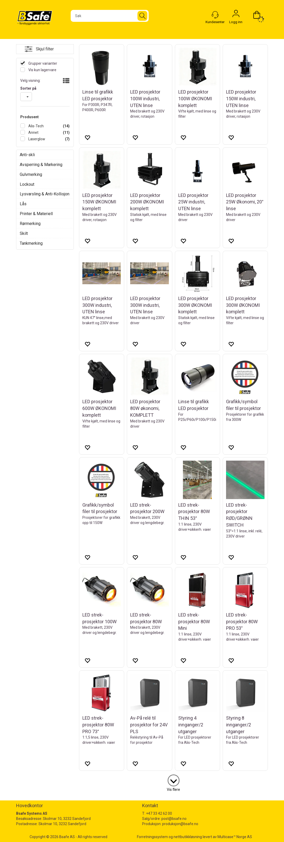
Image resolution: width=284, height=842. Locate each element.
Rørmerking (30, 223)
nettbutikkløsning (188, 837)
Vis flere (173, 789)
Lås (23, 203)
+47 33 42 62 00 (159, 813)
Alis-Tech (36, 126)
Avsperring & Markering (41, 164)
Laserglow (36, 139)
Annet (33, 132)
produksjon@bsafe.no (180, 824)
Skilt (24, 233)
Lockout (27, 184)
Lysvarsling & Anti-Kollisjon (44, 193)
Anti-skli (27, 154)
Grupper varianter (42, 63)
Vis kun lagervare (42, 70)
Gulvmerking (31, 174)
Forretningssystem (152, 837)
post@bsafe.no (174, 819)
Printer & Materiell (36, 213)
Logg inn (236, 15)
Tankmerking (31, 243)
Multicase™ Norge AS (234, 837)
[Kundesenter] (215, 15)
